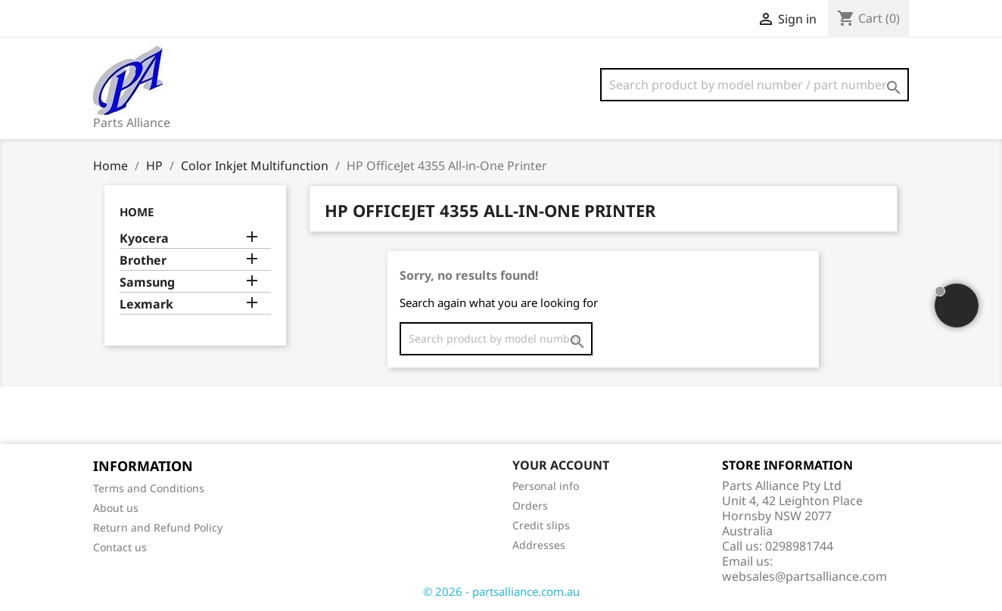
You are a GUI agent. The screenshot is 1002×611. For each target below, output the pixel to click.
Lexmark (146, 304)
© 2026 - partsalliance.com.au (501, 591)
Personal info (545, 486)
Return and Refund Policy (157, 527)
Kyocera (144, 239)
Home (137, 211)
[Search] (754, 84)
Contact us (120, 547)
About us (115, 508)
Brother (143, 260)
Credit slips (541, 525)
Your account (560, 465)
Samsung (147, 282)
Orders (530, 505)
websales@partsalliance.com (804, 576)
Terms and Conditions (148, 488)
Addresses (538, 545)
